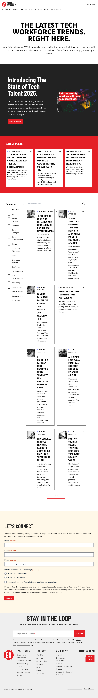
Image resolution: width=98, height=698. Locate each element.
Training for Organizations (17, 573)
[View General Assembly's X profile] (87, 651)
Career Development (17, 238)
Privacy (91, 689)
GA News (16, 267)
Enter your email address (25, 634)
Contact (40, 664)
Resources (55, 9)
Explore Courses (27, 9)
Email (10, 550)
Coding (14, 244)
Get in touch (90, 658)
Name (10, 540)
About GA (42, 9)
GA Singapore (17, 271)
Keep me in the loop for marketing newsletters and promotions (32, 582)
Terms (85, 689)
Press (39, 670)
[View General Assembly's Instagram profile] (83, 651)
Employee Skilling (16, 261)
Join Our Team (42, 661)
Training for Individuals (16, 577)
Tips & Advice (17, 291)
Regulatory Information (75, 689)
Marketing (16, 283)
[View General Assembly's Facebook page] (80, 651)
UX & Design (17, 300)
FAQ (38, 667)
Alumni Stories (15, 220)
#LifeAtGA (16, 210)
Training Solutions (9, 9)
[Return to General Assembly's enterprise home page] (9, 4)
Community (62, 651)
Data (14, 255)
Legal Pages (23, 651)
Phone (10, 560)
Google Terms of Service (51, 592)
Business (15, 226)
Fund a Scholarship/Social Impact (64, 666)
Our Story (41, 655)
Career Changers (15, 231)
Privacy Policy (85, 587)
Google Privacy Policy (29, 592)
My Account (91, 4)
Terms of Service (14, 589)
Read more (15, 121)
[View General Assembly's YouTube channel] (90, 651)
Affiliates (40, 673)
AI (13, 214)
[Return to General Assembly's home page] (9, 655)
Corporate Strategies (16, 249)
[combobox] (8, 564)
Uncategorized (17, 296)
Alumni (59, 655)
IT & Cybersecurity (17, 277)
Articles (40, 658)
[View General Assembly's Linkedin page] (93, 651)
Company (41, 651)
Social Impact (17, 287)
